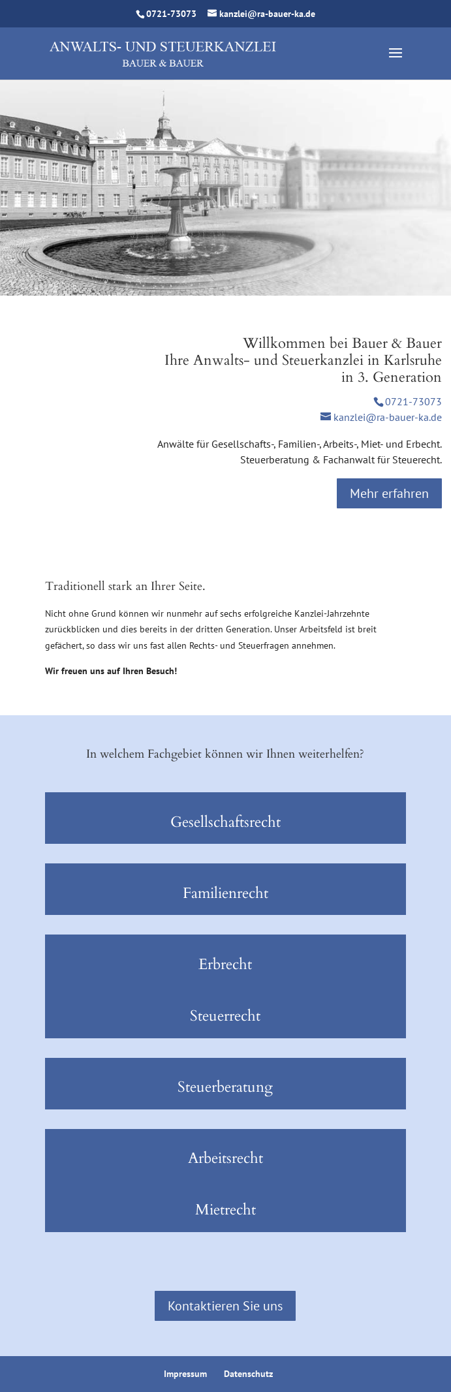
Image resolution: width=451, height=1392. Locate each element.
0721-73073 (171, 14)
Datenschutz (248, 1374)
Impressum (185, 1374)
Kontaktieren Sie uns (225, 1305)
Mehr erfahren (389, 493)
